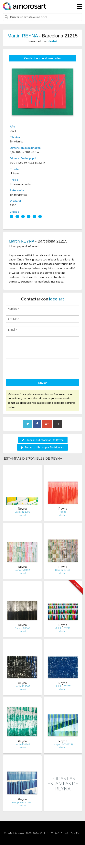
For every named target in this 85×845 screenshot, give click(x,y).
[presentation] (36, 369)
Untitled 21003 (22, 511)
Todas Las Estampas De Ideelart (42, 447)
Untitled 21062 (22, 686)
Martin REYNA (22, 35)
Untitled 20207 (62, 686)
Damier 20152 (22, 569)
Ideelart (52, 41)
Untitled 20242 (22, 744)
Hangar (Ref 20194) (22, 802)
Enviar (42, 382)
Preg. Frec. (76, 833)
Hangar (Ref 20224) (63, 744)
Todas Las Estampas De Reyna (43, 440)
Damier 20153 (62, 569)
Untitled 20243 (62, 628)
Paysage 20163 (22, 628)
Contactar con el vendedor (42, 58)
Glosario (64, 833)
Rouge (63, 511)
